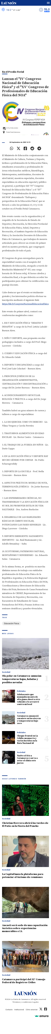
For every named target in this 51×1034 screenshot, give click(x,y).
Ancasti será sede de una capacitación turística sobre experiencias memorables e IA (24, 928)
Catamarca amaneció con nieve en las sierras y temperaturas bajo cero (29, 720)
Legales (35, 1002)
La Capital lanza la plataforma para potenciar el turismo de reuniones (22, 876)
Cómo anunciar (32, 1010)
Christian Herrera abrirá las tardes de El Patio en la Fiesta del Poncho (25, 824)
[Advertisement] (25, 40)
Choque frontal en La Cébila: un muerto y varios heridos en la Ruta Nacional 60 (27, 739)
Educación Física (11, 623)
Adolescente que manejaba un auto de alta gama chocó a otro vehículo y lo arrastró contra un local (28, 699)
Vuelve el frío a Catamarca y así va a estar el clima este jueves (27, 759)
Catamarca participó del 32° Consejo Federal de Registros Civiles (23, 981)
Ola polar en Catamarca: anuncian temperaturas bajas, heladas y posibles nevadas (21, 679)
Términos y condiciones (22, 1002)
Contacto (9, 1010)
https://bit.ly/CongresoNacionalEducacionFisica (25, 304)
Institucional (19, 1010)
